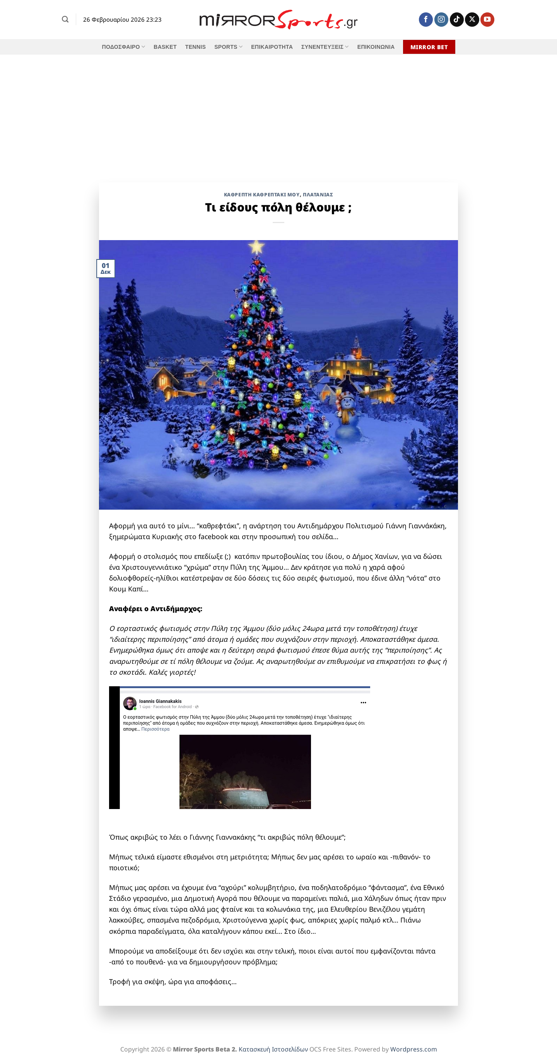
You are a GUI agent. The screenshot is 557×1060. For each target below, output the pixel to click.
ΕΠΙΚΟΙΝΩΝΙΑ (376, 47)
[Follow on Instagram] (441, 19)
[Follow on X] (472, 19)
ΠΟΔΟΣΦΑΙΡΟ (123, 46)
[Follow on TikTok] (457, 19)
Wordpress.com (413, 1049)
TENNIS (195, 47)
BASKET (165, 47)
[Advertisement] (278, 112)
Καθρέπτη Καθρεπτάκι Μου (262, 194)
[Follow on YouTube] (487, 19)
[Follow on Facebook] (426, 19)
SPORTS (228, 46)
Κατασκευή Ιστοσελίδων (273, 1049)
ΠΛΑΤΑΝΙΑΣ (318, 194)
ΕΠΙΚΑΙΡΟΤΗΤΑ (272, 47)
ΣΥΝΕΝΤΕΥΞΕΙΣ (325, 46)
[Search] (65, 19)
